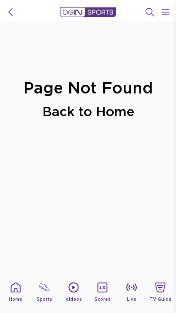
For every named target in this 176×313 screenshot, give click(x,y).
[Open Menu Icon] (165, 12)
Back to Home (88, 111)
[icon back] (10, 12)
